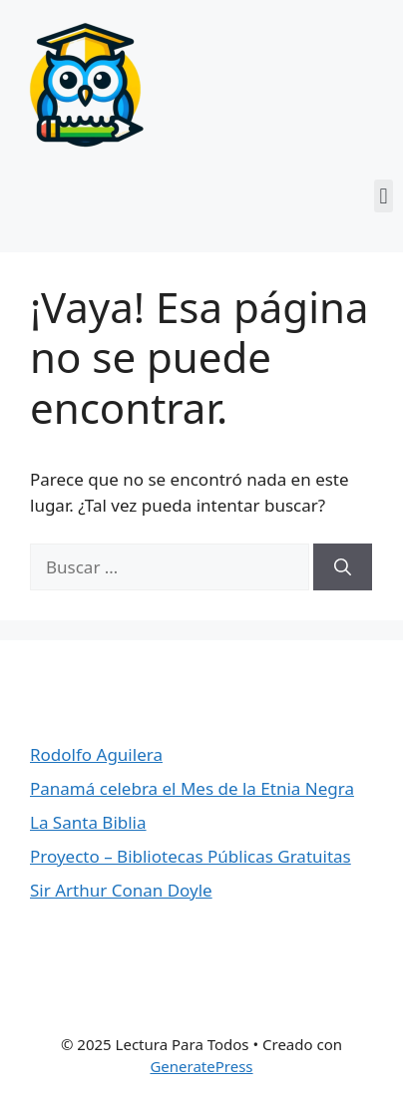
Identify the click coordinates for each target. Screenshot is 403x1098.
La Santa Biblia (88, 822)
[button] (383, 196)
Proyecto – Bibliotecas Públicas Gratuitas (190, 856)
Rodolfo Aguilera (96, 754)
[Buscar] (342, 567)
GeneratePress (201, 1066)
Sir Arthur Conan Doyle (121, 890)
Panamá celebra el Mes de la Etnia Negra (192, 788)
